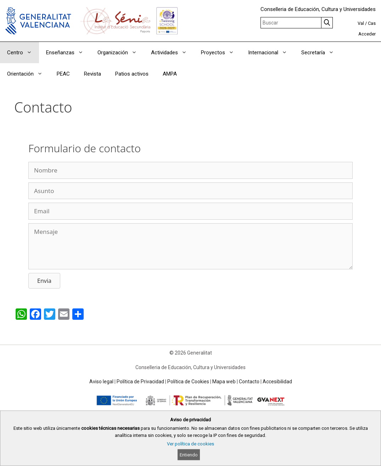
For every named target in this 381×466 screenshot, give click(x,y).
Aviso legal (101, 381)
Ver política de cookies (190, 443)
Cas (372, 23)
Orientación (28, 73)
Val (361, 23)
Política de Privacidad (140, 381)
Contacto (249, 381)
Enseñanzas (68, 52)
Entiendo (189, 454)
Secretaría (321, 52)
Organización (120, 52)
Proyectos (221, 52)
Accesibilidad (277, 381)
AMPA (170, 74)
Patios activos (132, 74)
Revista (92, 74)
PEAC (63, 74)
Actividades (172, 52)
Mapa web (224, 381)
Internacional (271, 52)
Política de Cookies (188, 381)
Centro (23, 52)
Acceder (367, 34)
